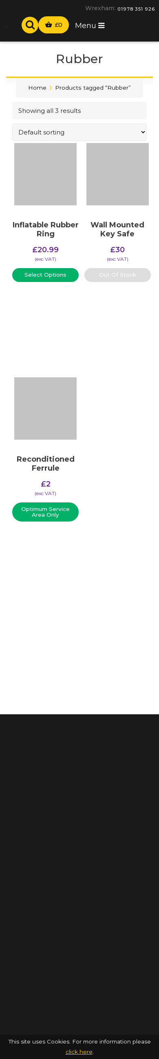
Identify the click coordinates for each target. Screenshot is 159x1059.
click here (79, 1051)
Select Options (45, 274)
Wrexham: (100, 8)
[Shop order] (79, 132)
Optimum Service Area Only (45, 512)
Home (37, 87)
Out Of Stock (117, 274)
